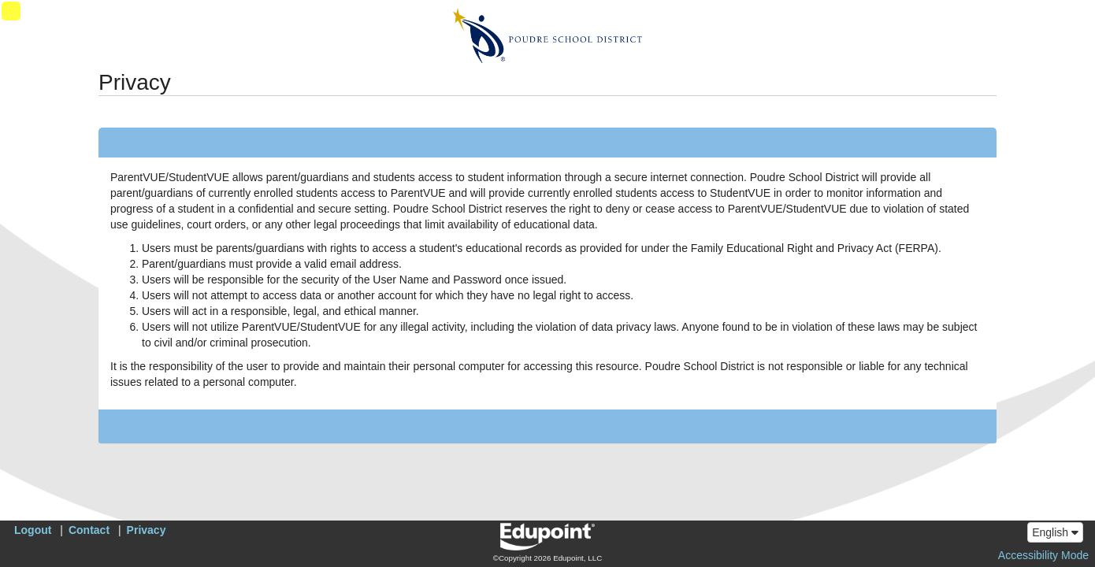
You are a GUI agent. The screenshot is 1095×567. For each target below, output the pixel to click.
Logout (32, 530)
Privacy (146, 530)
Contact (89, 530)
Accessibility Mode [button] (1043, 555)
